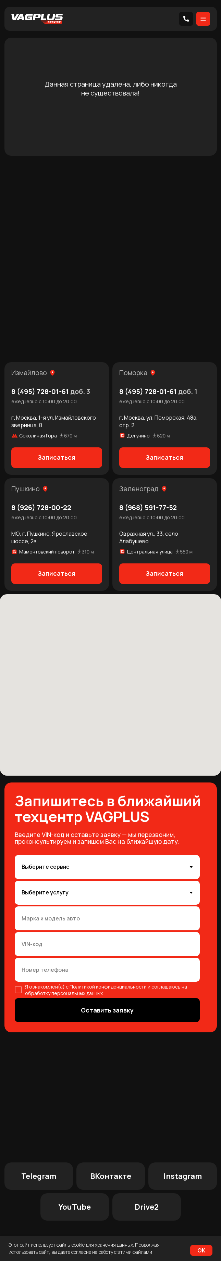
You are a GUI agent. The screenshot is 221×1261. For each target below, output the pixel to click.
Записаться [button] (56, 457)
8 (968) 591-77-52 (148, 507)
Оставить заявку (107, 1010)
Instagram (182, 1176)
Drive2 (147, 1207)
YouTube (75, 1207)
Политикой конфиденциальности (108, 986)
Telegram (38, 1176)
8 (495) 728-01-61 (50, 391)
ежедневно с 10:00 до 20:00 (44, 401)
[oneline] (107, 918)
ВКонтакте (110, 1176)
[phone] (107, 970)
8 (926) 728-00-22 (41, 507)
